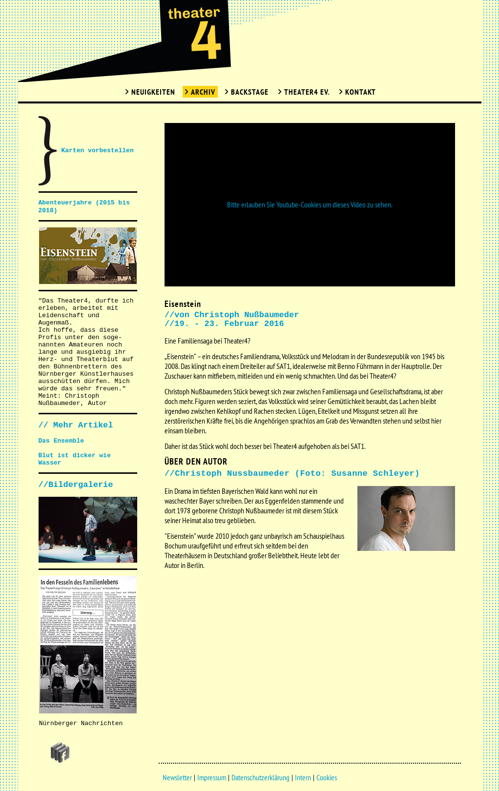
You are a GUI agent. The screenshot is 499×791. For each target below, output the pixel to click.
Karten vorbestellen (98, 150)
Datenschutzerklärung (260, 777)
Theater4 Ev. (307, 92)
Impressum (211, 777)
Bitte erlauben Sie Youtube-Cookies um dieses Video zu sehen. (310, 204)
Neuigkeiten (153, 92)
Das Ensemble (61, 441)
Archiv (203, 92)
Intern (303, 777)
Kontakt (360, 92)
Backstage (250, 92)
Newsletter (177, 777)
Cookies (326, 777)
